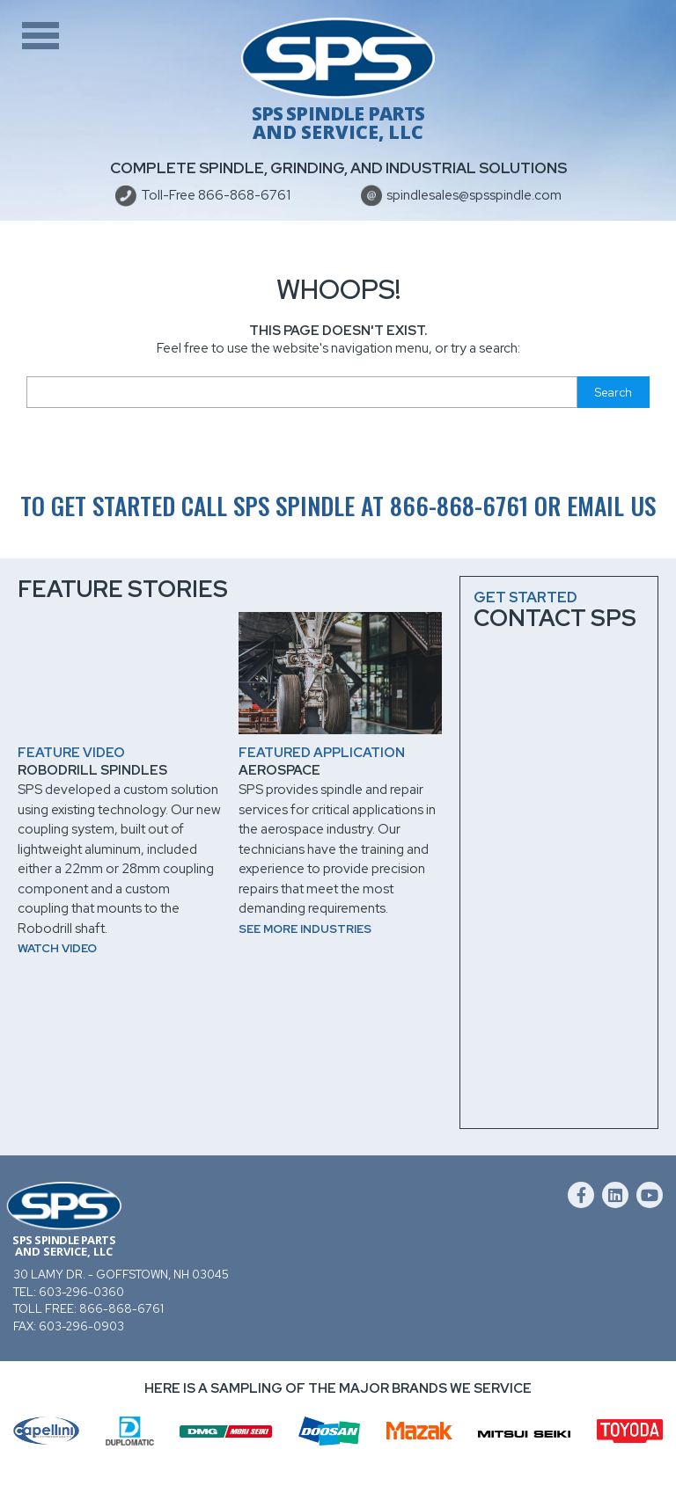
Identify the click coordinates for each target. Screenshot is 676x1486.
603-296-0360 (81, 1292)
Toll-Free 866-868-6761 (215, 195)
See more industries (305, 928)
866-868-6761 (459, 505)
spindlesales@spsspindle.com (474, 195)
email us (611, 505)
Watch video (57, 948)
